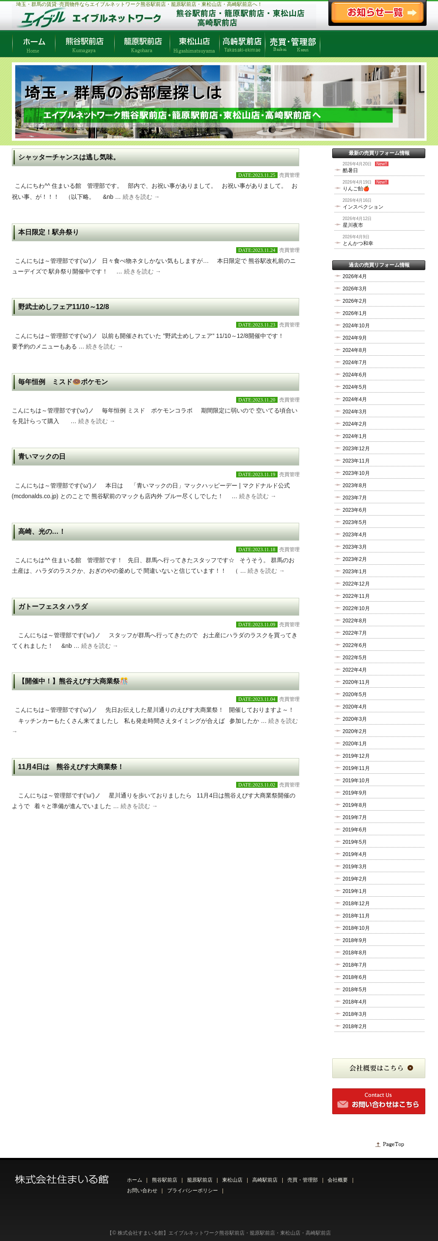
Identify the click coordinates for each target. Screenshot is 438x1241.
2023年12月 (356, 449)
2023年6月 (355, 510)
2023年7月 (355, 498)
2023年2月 (355, 559)
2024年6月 (355, 375)
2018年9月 (355, 940)
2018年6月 (355, 977)
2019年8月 (355, 805)
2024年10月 (356, 326)
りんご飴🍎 (356, 189)
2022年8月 (355, 621)
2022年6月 (355, 645)
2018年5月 (355, 990)
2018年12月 (356, 903)
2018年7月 (355, 965)
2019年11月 (356, 768)
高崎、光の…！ (42, 531)
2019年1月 (355, 891)
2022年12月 (356, 584)
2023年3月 (355, 547)
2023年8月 (355, 485)
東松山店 (232, 1180)
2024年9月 (355, 338)
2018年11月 (356, 916)
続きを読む (141, 196)
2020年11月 (356, 682)
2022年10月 (356, 608)
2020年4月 (355, 707)
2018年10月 (356, 928)
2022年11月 (356, 596)
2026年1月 (355, 313)
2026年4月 (355, 276)
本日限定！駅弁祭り (48, 232)
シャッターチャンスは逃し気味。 (69, 157)
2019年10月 (356, 781)
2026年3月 (355, 289)
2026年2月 (355, 301)
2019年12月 (356, 756)
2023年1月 (355, 571)
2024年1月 (355, 436)
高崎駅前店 (265, 1180)
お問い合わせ (142, 1191)
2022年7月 (355, 633)
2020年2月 (355, 731)
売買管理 (289, 175)
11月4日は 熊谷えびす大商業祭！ (71, 766)
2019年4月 (355, 854)
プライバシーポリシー (192, 1191)
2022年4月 (355, 670)
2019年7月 (355, 817)
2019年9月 (355, 793)
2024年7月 (355, 362)
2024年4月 (355, 399)
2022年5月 (355, 658)
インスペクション (363, 207)
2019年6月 (355, 830)
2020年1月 (355, 744)
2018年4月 (355, 1002)
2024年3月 (355, 412)
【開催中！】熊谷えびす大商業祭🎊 (73, 681)
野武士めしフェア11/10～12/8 (63, 306)
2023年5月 (355, 522)
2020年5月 (355, 694)
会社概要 (338, 1180)
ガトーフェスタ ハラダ (53, 606)
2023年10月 (356, 473)
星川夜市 (353, 225)
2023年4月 (355, 535)
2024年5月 (355, 387)
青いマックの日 (42, 456)
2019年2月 (355, 879)
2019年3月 (355, 867)
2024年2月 (355, 424)
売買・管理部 (302, 1180)
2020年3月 (355, 719)
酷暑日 (350, 170)
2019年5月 (355, 842)
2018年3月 (355, 1014)
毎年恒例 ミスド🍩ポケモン (63, 381)
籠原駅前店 (199, 1180)
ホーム (134, 1180)
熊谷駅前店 (164, 1180)
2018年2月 (355, 1026)
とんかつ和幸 (358, 243)
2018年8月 (355, 953)
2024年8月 (355, 350)
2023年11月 (356, 461)
